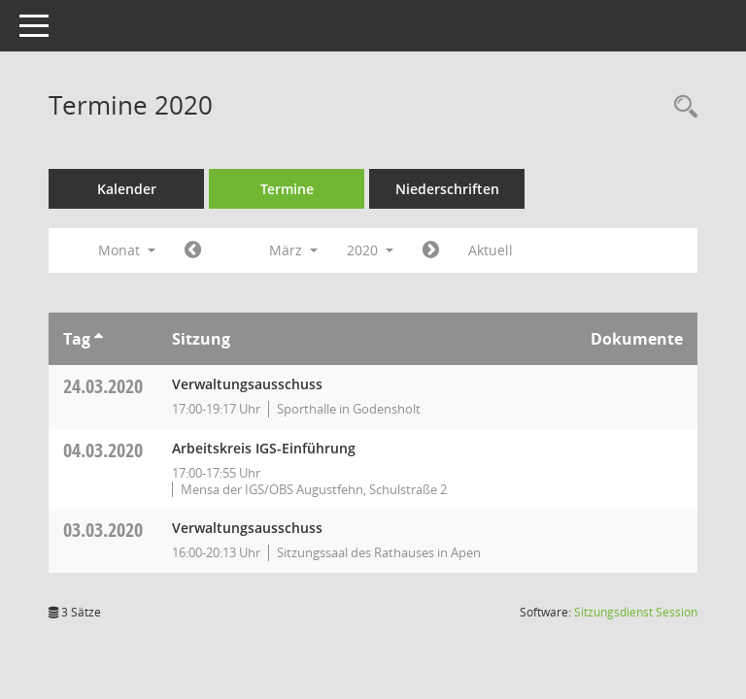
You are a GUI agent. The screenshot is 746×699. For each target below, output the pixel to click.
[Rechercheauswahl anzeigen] (680, 107)
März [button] (293, 250)
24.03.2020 (103, 386)
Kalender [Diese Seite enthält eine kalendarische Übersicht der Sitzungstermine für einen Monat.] (126, 189)
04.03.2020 (103, 450)
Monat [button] (126, 250)
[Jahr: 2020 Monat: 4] (431, 250)
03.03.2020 (103, 529)
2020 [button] (370, 250)
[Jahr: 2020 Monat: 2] (193, 250)
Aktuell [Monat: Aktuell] (490, 250)
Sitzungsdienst (635, 612)
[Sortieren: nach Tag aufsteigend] (98, 339)
